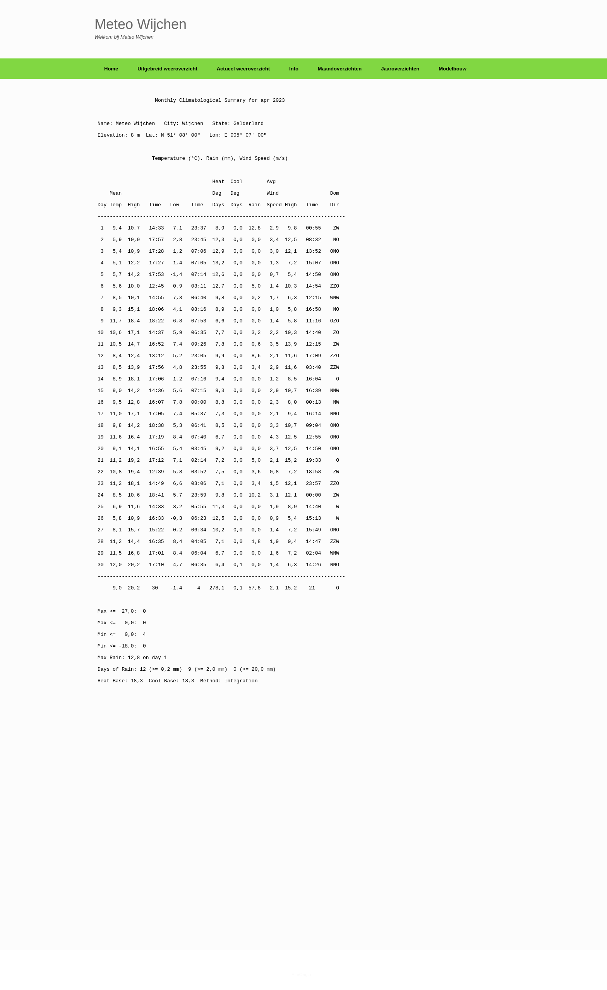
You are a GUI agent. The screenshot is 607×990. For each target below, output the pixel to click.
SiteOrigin (301, 974)
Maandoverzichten (340, 69)
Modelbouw (452, 69)
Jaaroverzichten (400, 69)
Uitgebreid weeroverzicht (167, 69)
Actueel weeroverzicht (243, 69)
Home (111, 69)
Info (293, 69)
